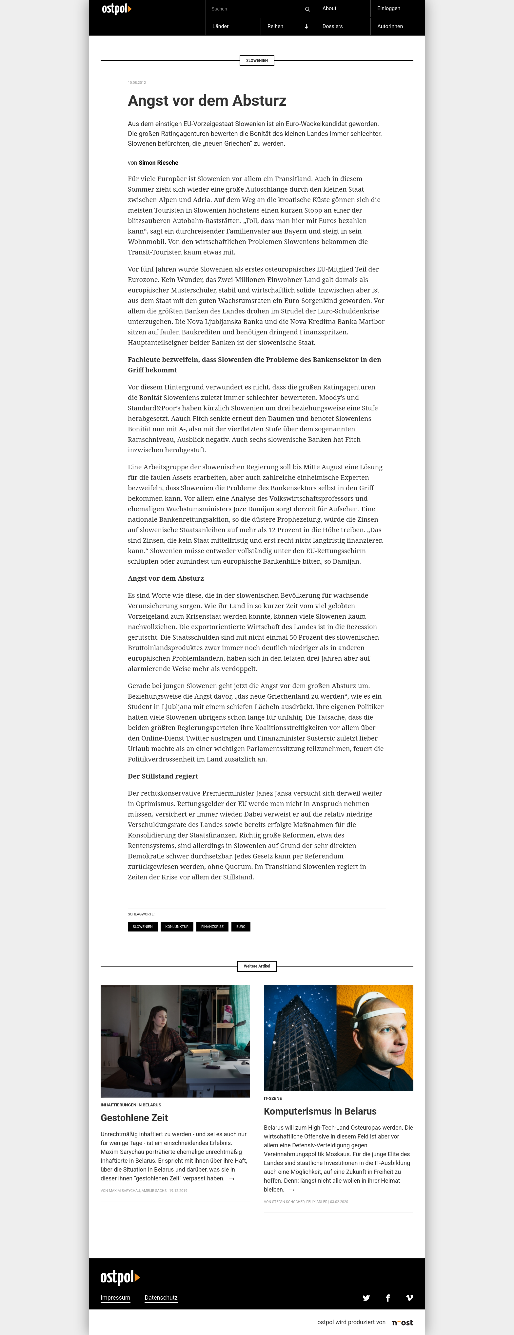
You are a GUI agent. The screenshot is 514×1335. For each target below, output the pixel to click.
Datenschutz (161, 1297)
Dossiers (333, 26)
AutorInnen (390, 26)
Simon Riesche (158, 162)
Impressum (115, 1297)
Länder (220, 26)
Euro (241, 927)
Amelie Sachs (154, 1191)
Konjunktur (177, 927)
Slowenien (143, 927)
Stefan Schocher (288, 1202)
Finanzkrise (212, 927)
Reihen (288, 26)
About (330, 8)
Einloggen (388, 8)
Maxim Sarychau (124, 1191)
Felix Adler (316, 1202)
